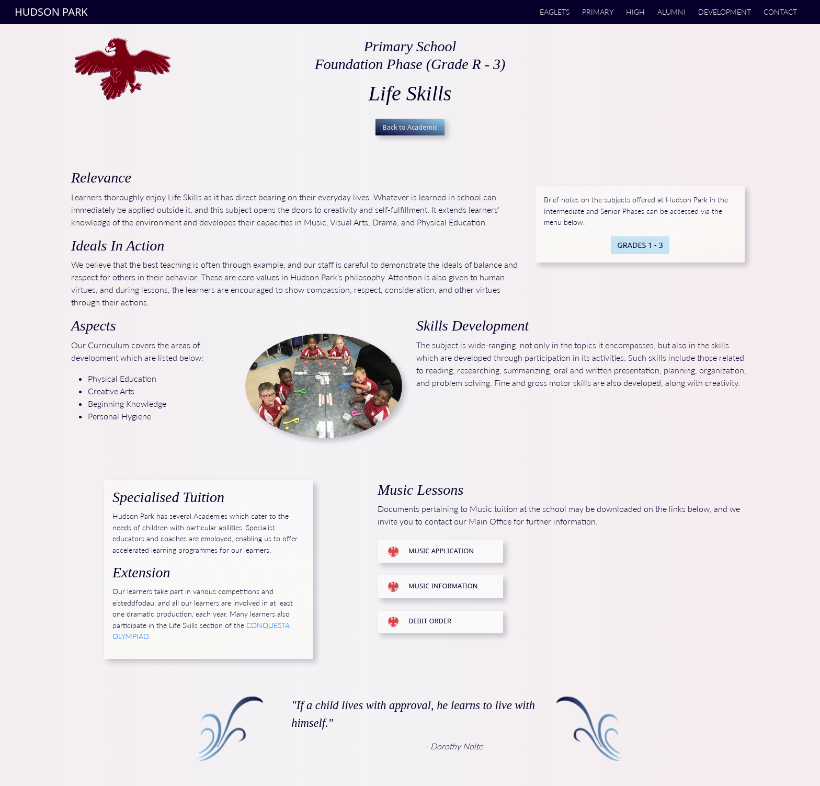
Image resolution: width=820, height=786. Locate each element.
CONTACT (780, 11)
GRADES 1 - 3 (640, 245)
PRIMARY (597, 11)
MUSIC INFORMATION (442, 585)
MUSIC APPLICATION (441, 550)
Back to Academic (410, 127)
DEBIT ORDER (429, 621)
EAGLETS (555, 11)
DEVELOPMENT (724, 11)
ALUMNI (671, 11)
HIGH (635, 11)
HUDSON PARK (51, 12)
